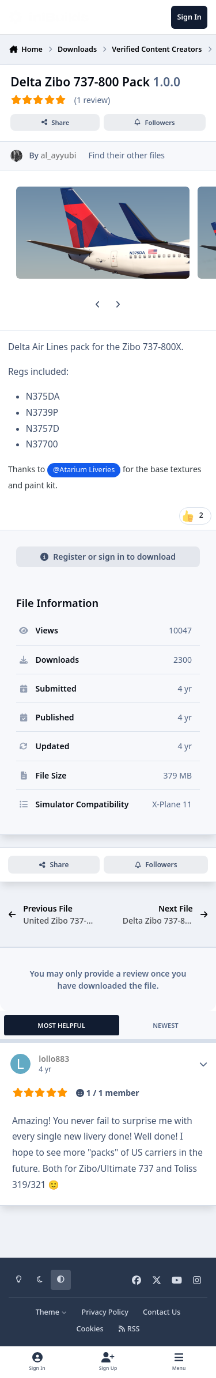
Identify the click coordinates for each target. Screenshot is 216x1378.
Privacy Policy (104, 1312)
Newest (166, 1025)
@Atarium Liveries (84, 469)
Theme (51, 1312)
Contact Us (161, 1312)
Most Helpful (61, 1025)
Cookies (89, 1329)
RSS (129, 1329)
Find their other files (126, 155)
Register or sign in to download (108, 556)
